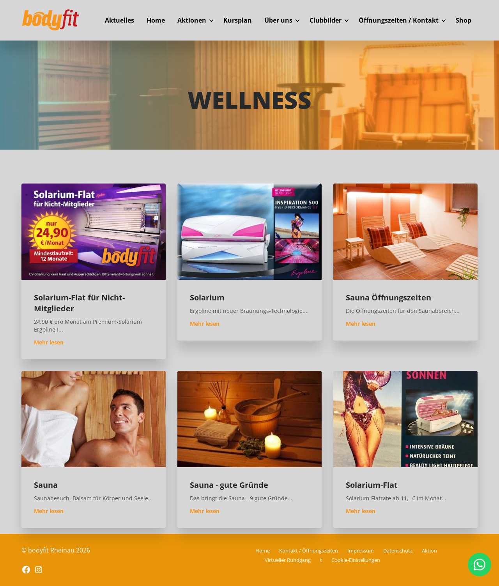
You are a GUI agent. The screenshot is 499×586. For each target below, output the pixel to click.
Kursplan (237, 20)
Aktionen (191, 20)
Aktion (429, 550)
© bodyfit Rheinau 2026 (55, 550)
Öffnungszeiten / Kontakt (399, 20)
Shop (463, 20)
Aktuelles (119, 20)
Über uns (278, 20)
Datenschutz (397, 550)
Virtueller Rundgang (288, 559)
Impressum (360, 550)
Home (156, 20)
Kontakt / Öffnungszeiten (308, 550)
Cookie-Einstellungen (355, 559)
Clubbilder (326, 20)
